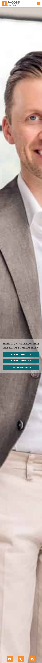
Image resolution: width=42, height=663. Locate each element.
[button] (38, 3)
